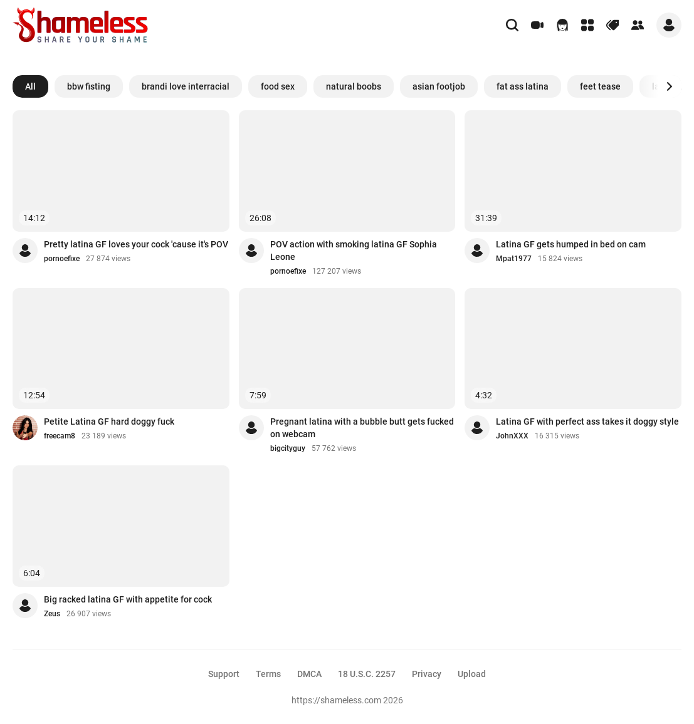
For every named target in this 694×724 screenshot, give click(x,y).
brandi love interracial (185, 86)
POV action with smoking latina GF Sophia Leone (353, 250)
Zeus (52, 614)
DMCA (309, 674)
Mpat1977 (514, 258)
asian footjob (439, 86)
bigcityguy (287, 448)
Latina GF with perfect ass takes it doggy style (587, 421)
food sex (278, 86)
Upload (472, 674)
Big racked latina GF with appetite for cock (128, 599)
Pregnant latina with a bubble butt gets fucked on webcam (362, 427)
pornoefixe (62, 258)
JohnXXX (512, 436)
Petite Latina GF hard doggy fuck (109, 421)
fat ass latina (523, 86)
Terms (268, 674)
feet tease (600, 86)
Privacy (426, 674)
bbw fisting (88, 86)
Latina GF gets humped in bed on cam (571, 244)
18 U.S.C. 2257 (367, 674)
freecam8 (59, 436)
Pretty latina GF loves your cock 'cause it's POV (136, 244)
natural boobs (353, 86)
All (30, 86)
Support (223, 674)
